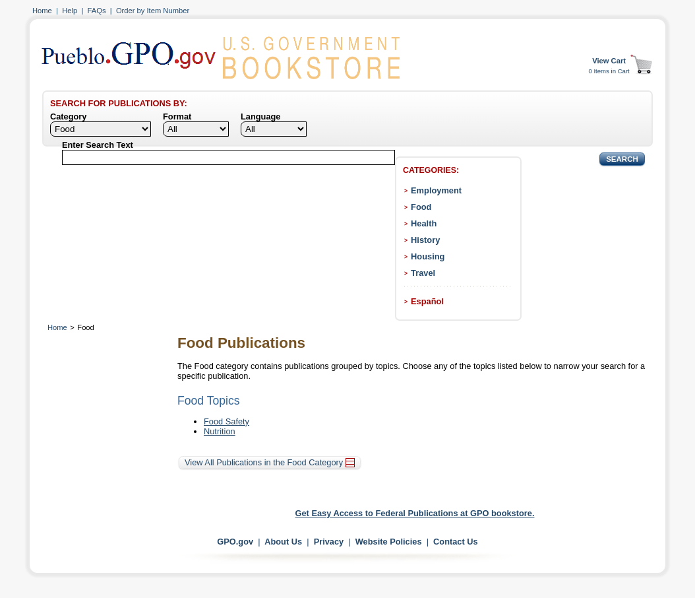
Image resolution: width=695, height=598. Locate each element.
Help (69, 11)
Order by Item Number (152, 11)
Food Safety (226, 421)
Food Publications (241, 343)
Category (68, 116)
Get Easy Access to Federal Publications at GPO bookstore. (415, 513)
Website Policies (388, 542)
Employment (436, 190)
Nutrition (219, 431)
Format (177, 116)
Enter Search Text (97, 145)
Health (424, 223)
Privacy (329, 542)
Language (260, 116)
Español (427, 301)
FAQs (97, 11)
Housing (427, 256)
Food (421, 207)
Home (42, 11)
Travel (423, 273)
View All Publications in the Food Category (270, 462)
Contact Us (455, 542)
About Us (283, 542)
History (425, 240)
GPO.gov (235, 542)
